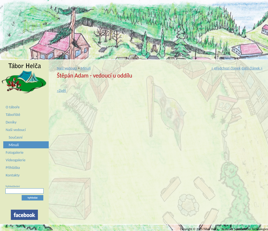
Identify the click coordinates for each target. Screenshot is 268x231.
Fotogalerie (15, 152)
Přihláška (13, 167)
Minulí (14, 144)
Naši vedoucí (16, 129)
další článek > (252, 68)
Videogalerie (15, 160)
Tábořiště (13, 114)
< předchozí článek (225, 68)
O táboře (12, 107)
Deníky (11, 122)
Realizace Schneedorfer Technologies (245, 229)
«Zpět (61, 90)
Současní (15, 137)
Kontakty (13, 175)
